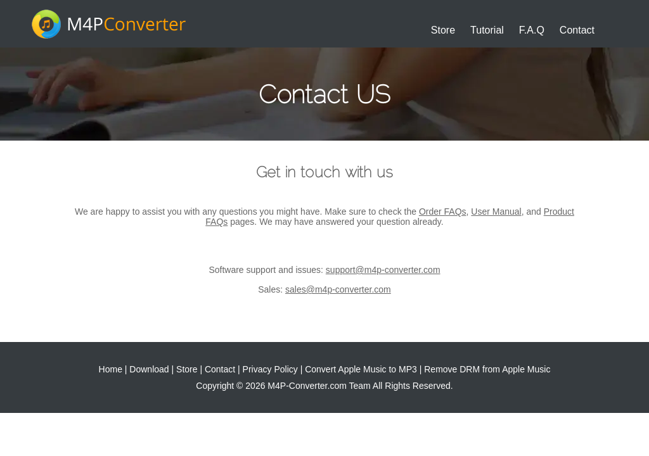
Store (443, 30)
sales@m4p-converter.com (338, 289)
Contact (577, 30)
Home (110, 369)
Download (149, 369)
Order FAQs (442, 211)
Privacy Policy (270, 369)
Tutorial (487, 30)
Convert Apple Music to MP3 (361, 369)
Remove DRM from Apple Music (487, 369)
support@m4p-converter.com (383, 270)
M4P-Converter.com (306, 386)
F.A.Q (531, 30)
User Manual (496, 211)
